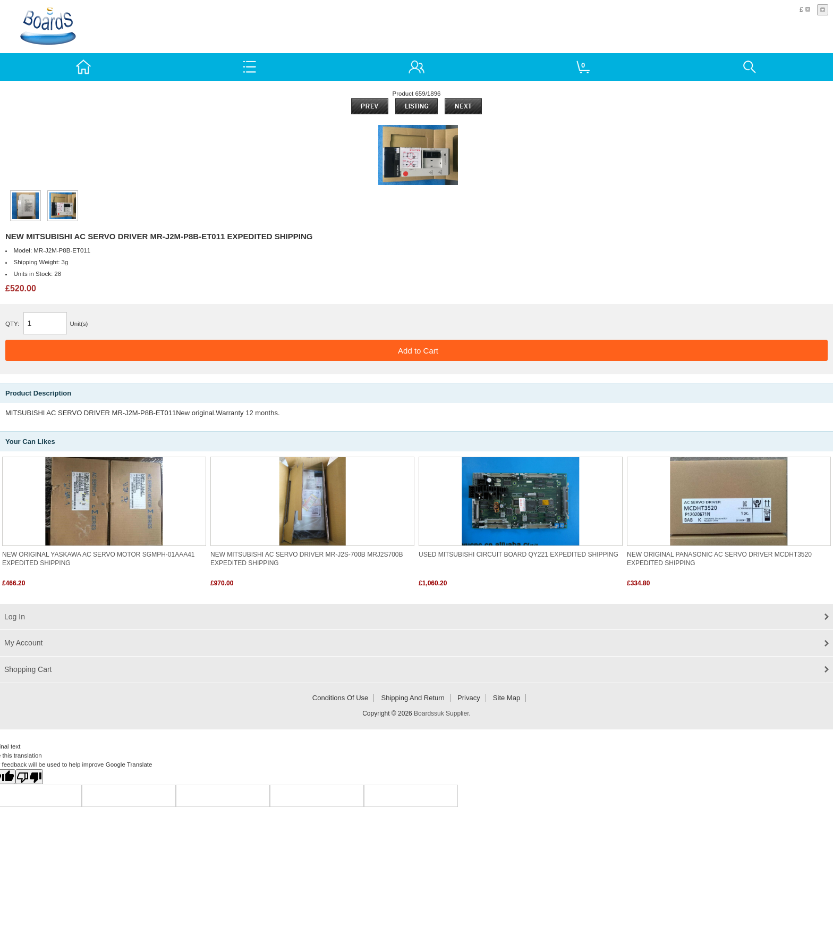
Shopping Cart (28, 669)
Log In (14, 616)
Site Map (506, 698)
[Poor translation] (29, 776)
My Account (23, 642)
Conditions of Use (340, 698)
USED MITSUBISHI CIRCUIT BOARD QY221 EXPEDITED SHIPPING (518, 554)
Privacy (468, 698)
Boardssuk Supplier (441, 713)
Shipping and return (413, 698)
